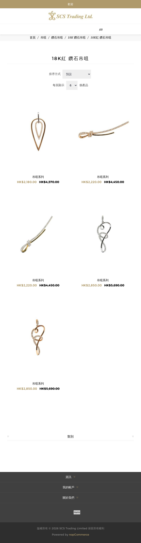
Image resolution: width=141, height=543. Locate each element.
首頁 (33, 37)
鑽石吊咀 (57, 37)
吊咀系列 (38, 177)
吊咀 (43, 37)
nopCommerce (79, 534)
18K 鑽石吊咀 (77, 37)
